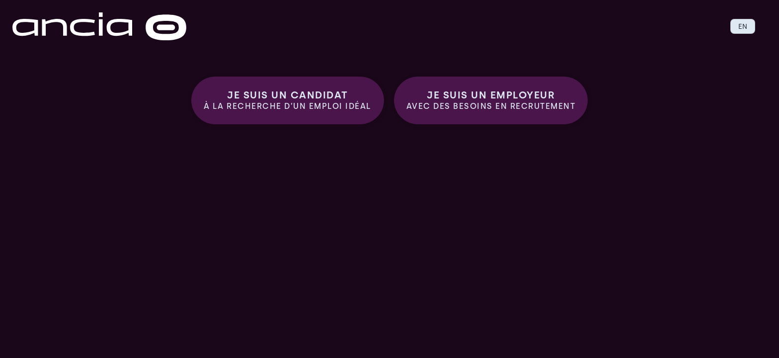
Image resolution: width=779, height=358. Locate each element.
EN (742, 26)
